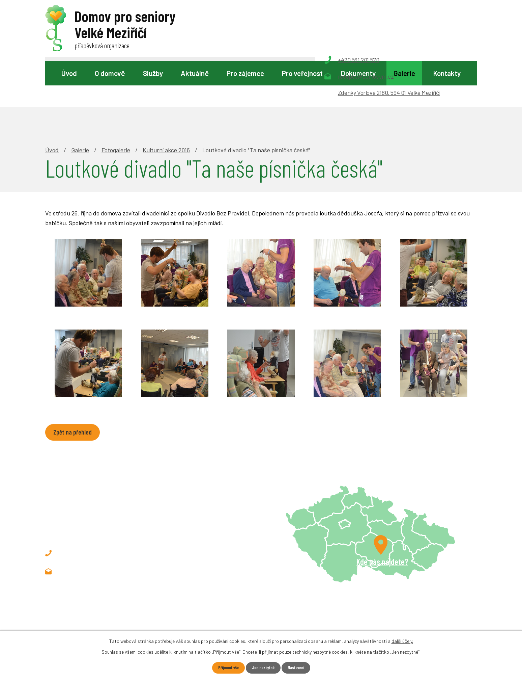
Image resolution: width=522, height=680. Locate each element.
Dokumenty (358, 73)
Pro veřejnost (302, 73)
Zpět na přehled (75, 386)
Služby (153, 73)
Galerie (404, 73)
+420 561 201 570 (91, 508)
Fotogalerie (116, 103)
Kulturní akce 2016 (166, 103)
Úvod (69, 73)
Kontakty (447, 73)
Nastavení (298, 668)
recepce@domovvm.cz (98, 526)
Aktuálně (195, 73)
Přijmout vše (225, 668)
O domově (110, 73)
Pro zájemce (245, 73)
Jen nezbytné (263, 668)
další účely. (402, 640)
